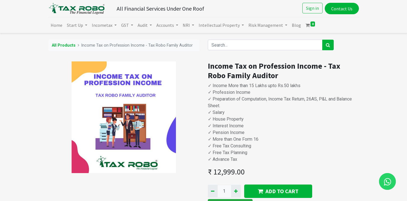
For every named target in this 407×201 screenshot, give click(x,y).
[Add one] (236, 191)
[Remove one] (213, 191)
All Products (64, 45)
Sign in (312, 8)
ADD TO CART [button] (278, 191)
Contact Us (341, 8)
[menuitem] (56, 25)
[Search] (328, 45)
